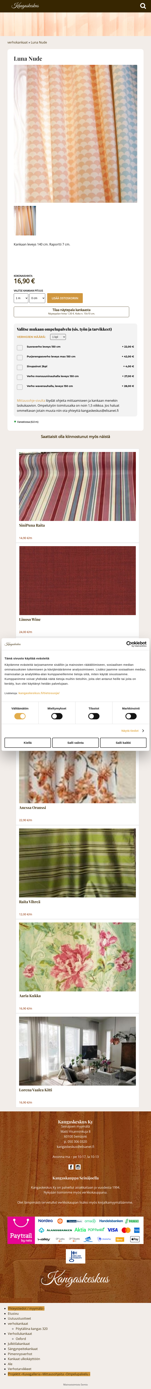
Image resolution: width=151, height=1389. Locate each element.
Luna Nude (39, 42)
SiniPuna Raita (32, 525)
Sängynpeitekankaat (23, 1349)
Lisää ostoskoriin (65, 298)
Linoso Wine (30, 619)
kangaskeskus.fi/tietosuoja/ (39, 693)
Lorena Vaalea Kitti (35, 1090)
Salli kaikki (123, 742)
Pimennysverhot (20, 1354)
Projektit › (15, 1374)
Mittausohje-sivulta (31, 400)
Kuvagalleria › (32, 1374)
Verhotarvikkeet (19, 1369)
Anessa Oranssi (32, 807)
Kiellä (28, 742)
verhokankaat (17, 42)
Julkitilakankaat (19, 1344)
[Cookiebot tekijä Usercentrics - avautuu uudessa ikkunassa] (129, 644)
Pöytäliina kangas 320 (32, 1329)
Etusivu (13, 1313)
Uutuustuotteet (19, 1318)
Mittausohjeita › (54, 1374)
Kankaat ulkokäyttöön (24, 1359)
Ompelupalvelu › (78, 1374)
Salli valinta (75, 742)
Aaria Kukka (30, 995)
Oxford (21, 1339)
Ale (10, 1364)
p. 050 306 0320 (75, 1141)
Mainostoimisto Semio (75, 1384)
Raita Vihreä (29, 901)
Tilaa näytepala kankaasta (71, 311)
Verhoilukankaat (20, 1333)
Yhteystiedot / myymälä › (26, 1308)
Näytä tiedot (130, 730)
